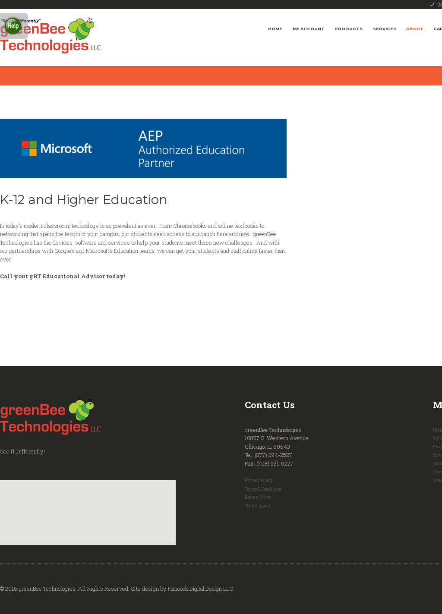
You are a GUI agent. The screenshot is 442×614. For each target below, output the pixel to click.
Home (275, 28)
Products (349, 28)
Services (384, 28)
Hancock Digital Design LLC (203, 589)
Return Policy (259, 497)
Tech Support (258, 506)
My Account (309, 28)
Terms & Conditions (265, 489)
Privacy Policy (259, 480)
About (414, 28)
